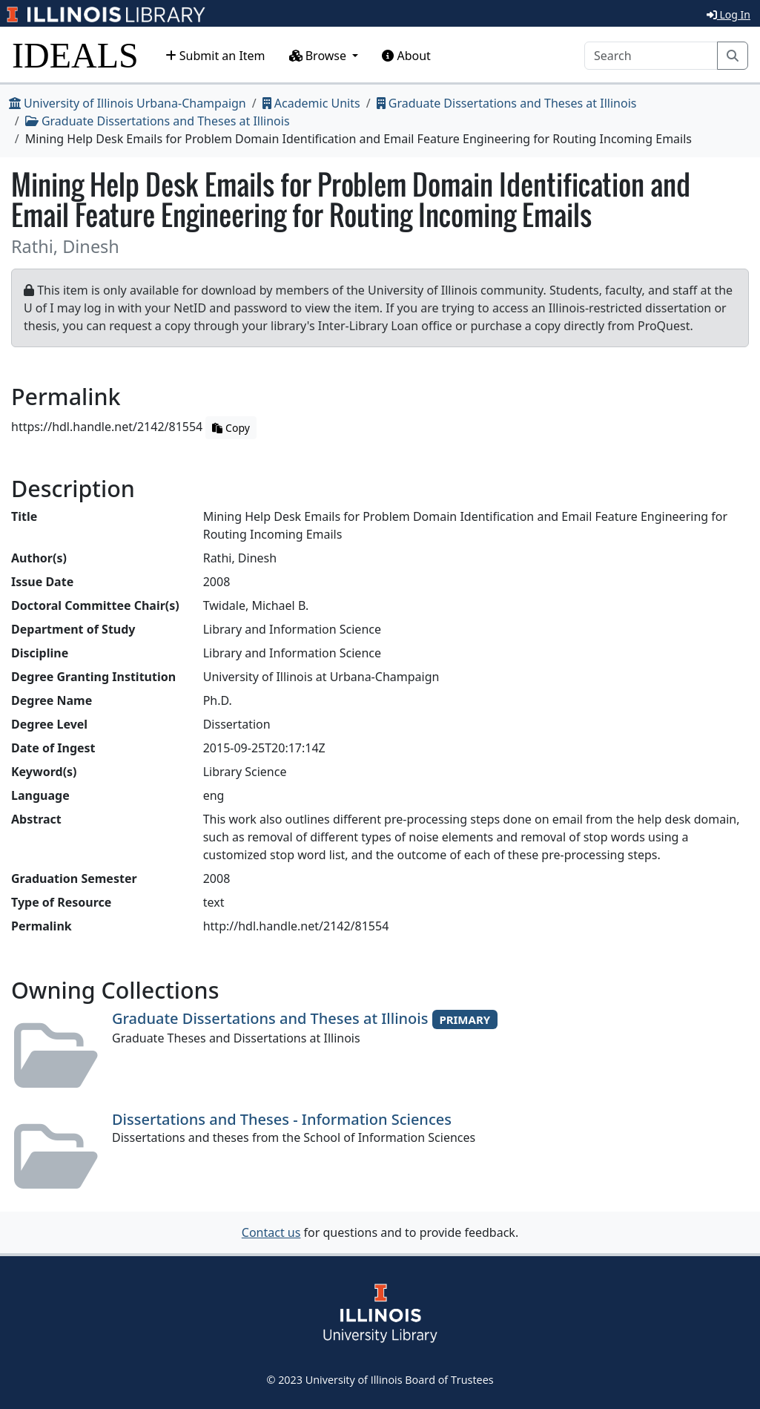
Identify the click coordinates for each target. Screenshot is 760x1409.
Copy (230, 428)
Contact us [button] (271, 1232)
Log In (728, 14)
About (406, 55)
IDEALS (75, 55)
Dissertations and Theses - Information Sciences (282, 1119)
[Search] (651, 56)
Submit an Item (215, 55)
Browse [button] (319, 55)
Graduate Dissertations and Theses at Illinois (507, 103)
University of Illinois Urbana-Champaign (127, 103)
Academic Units (311, 103)
